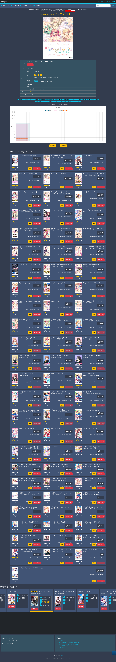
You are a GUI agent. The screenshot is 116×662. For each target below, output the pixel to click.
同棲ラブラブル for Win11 (27, 428)
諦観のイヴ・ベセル (77, 591)
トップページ (62, 641)
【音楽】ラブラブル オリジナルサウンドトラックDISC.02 (61, 522)
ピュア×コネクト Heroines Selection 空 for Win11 (91, 338)
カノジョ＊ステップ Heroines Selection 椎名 (28, 374)
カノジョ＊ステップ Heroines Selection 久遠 (28, 356)
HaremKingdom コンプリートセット (29, 192)
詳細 (30, 169)
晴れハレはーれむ (56, 428)
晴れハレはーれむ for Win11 (28, 283)
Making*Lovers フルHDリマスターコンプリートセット (61, 156)
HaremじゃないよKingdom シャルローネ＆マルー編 (93, 265)
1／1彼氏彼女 (87, 156)
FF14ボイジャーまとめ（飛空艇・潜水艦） (69, 644)
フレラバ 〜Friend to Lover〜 (92, 410)
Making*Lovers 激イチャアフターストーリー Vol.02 (93, 229)
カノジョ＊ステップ (57, 210)
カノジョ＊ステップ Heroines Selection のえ (92, 356)
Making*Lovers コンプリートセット (61, 174)
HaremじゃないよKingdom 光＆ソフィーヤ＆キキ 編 (61, 229)
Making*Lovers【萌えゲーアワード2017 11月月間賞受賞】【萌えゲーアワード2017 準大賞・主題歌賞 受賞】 (29, 212)
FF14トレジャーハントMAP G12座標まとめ (69, 642)
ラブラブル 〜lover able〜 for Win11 (92, 211)
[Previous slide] (2, 600)
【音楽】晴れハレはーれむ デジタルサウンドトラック (93, 508)
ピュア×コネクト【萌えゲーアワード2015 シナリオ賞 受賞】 (61, 411)
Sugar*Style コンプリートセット (93, 283)
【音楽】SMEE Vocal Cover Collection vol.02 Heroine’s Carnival (30, 465)
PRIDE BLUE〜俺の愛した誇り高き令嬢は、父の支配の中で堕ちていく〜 (104, 593)
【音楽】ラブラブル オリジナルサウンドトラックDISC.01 (29, 522)
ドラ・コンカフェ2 (7, 591)
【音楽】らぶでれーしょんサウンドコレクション (29, 536)
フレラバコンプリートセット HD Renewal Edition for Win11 (93, 374)
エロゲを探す (15, 5)
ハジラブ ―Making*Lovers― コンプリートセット (29, 247)
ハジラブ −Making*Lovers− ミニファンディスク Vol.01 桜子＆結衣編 (93, 247)
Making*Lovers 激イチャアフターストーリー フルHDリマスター (61, 192)
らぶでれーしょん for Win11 (60, 283)
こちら (61, 655)
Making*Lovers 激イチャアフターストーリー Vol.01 (29, 320)
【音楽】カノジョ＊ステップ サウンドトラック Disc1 (61, 550)
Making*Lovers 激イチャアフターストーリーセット (93, 302)
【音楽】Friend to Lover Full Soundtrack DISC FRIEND (92, 494)
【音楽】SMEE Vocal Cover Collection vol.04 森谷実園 (91, 465)
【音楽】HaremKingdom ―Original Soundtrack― (58, 479)
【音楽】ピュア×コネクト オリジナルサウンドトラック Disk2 (93, 522)
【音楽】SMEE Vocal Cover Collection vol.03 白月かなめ (59, 465)
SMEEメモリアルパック (58, 374)
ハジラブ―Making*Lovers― (91, 192)
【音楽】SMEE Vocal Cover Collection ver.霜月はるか (27, 479)
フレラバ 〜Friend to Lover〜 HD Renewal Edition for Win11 (29, 411)
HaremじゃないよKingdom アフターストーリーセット (61, 265)
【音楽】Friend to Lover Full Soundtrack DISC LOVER (28, 508)
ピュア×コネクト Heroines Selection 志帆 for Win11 (27, 338)
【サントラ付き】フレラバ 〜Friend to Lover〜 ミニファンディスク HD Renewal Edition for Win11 (61, 394)
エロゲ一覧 (37, 5)
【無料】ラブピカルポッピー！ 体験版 (93, 550)
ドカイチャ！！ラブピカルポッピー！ (61, 447)
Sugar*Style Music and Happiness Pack (29, 302)
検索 (113, 5)
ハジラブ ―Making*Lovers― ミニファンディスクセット (29, 229)
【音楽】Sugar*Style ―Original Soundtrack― (92, 479)
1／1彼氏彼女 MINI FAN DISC (28, 156)
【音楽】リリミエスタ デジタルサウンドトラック (61, 508)
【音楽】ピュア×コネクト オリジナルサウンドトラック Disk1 (93, 536)
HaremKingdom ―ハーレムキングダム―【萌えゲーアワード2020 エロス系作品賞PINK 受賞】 (93, 175)
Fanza (30, 65)
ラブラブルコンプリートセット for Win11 (29, 392)
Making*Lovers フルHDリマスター (29, 174)
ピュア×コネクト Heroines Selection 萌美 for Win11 (59, 338)
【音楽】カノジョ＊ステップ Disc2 (61, 535)
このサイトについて (25, 5)
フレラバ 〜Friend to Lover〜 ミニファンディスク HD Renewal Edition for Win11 (93, 393)
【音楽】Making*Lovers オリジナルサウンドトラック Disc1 (29, 494)
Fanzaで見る (37, 169)
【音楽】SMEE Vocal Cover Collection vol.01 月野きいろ (91, 447)
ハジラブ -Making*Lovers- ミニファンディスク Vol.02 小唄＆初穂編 (61, 247)
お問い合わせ (62, 647)
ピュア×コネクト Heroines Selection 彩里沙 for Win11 (91, 320)
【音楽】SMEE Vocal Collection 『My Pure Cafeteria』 (28, 550)
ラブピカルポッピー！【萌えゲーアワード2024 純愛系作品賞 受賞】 (29, 448)
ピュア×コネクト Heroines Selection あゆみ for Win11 (59, 320)
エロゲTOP (5, 5)
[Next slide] (114, 600)
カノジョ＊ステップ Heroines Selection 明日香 (60, 356)
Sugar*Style (55, 301)
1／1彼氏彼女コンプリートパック (93, 428)
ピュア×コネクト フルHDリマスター (29, 265)
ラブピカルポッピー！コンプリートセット (32, 568)
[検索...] (103, 5)
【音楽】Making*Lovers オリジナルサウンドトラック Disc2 (61, 494)
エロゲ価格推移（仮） (64, 646)
